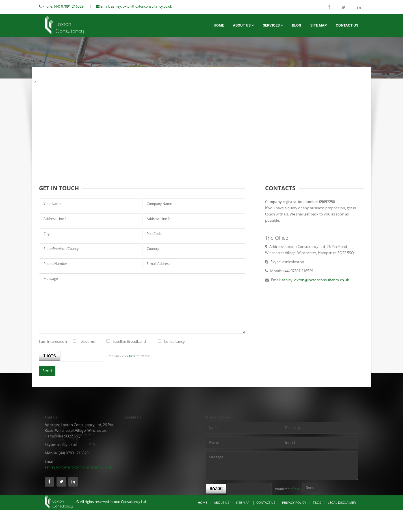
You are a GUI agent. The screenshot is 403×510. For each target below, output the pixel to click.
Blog (296, 25)
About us (243, 25)
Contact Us (347, 25)
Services (273, 25)
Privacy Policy (294, 502)
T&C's (317, 502)
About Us (221, 502)
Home (219, 25)
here (138, 356)
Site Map (318, 25)
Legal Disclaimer (342, 502)
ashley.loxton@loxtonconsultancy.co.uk (146, 6)
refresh (295, 489)
